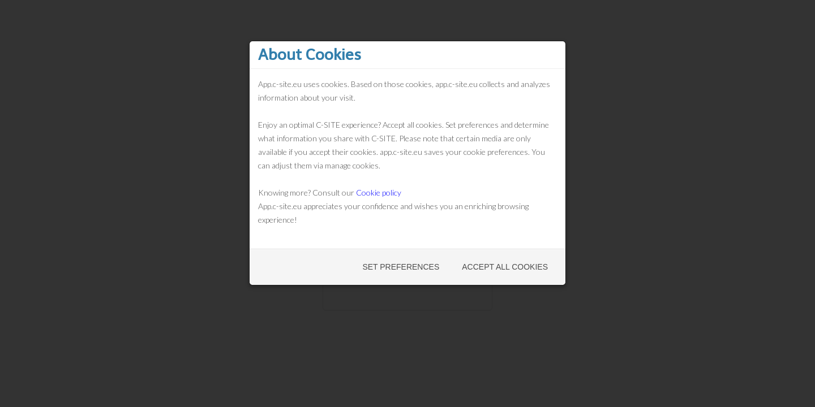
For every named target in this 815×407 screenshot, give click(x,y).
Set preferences (400, 266)
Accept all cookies (505, 266)
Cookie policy (378, 192)
